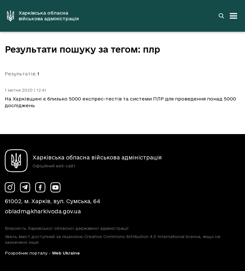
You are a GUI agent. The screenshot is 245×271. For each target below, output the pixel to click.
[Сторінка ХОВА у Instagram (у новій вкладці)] (10, 187)
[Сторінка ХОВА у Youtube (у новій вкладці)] (55, 187)
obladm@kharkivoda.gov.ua (43, 211)
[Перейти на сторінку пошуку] (221, 16)
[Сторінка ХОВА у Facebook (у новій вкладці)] (40, 187)
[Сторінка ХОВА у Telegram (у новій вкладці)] (25, 187)
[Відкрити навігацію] (233, 16)
